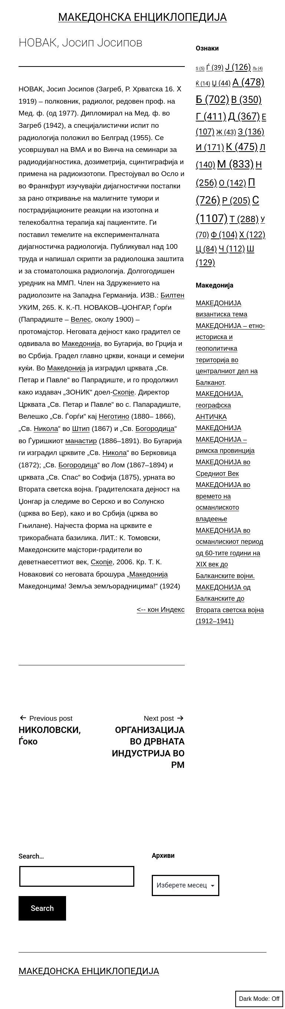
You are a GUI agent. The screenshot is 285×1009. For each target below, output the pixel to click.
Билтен (172, 295)
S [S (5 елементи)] (200, 68)
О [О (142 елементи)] (232, 183)
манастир (81, 441)
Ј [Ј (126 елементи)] (238, 67)
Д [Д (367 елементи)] (244, 116)
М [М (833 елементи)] (235, 164)
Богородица (154, 428)
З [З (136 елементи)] (251, 131)
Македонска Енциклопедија (142, 17)
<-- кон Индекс (161, 609)
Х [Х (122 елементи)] (252, 234)
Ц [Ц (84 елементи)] (206, 248)
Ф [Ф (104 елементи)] (224, 234)
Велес (81, 319)
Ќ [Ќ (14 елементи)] (203, 84)
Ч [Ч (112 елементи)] (232, 248)
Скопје (123, 392)
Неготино (114, 416)
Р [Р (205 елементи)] (236, 200)
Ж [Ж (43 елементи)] (226, 132)
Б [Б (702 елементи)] (213, 99)
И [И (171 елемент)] (210, 147)
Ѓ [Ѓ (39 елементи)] (215, 67)
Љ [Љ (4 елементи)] (258, 68)
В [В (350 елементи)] (246, 99)
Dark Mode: (259, 999)
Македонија (81, 343)
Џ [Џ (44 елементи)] (221, 83)
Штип (80, 428)
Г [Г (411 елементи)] (211, 116)
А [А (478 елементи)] (248, 82)
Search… (31, 856)
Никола (46, 428)
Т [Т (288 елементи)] (244, 219)
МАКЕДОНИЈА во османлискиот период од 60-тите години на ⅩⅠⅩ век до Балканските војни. (229, 553)
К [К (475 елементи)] (242, 146)
